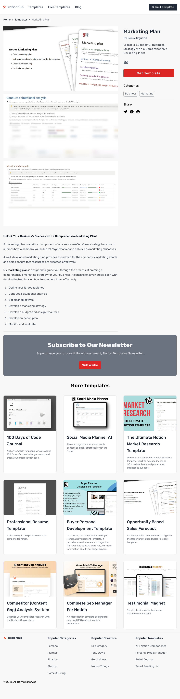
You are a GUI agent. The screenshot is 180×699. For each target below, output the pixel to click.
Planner (52, 652)
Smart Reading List (147, 666)
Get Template (149, 73)
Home (7, 19)
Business (130, 93)
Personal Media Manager (150, 652)
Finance (52, 659)
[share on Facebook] (132, 112)
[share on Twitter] (125, 112)
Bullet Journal (144, 659)
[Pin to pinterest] (138, 112)
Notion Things (100, 666)
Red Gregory (99, 646)
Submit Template (163, 7)
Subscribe (90, 365)
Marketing (147, 93)
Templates (35, 7)
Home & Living (56, 673)
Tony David (98, 652)
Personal (52, 646)
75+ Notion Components (150, 646)
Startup (52, 666)
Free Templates (59, 7)
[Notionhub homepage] (13, 7)
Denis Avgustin (137, 38)
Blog (78, 7)
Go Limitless (99, 659)
